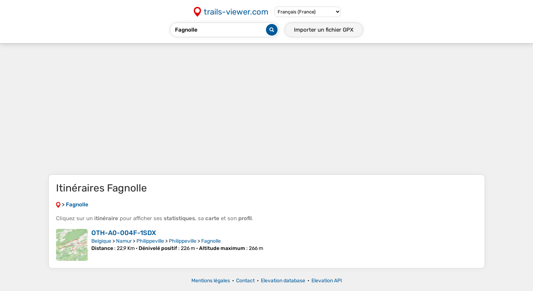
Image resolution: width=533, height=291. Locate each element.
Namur (124, 241)
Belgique (101, 241)
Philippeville (150, 241)
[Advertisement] (266, 109)
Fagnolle (211, 241)
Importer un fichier (324, 30)
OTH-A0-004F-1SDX (123, 233)
